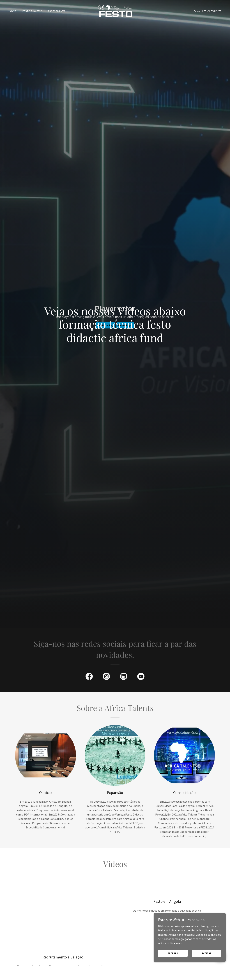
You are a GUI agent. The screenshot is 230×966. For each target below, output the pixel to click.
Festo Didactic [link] (32, 11)
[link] (115, 10)
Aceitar (206, 953)
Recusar (173, 953)
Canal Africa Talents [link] (207, 11)
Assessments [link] (56, 11)
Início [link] (13, 11)
